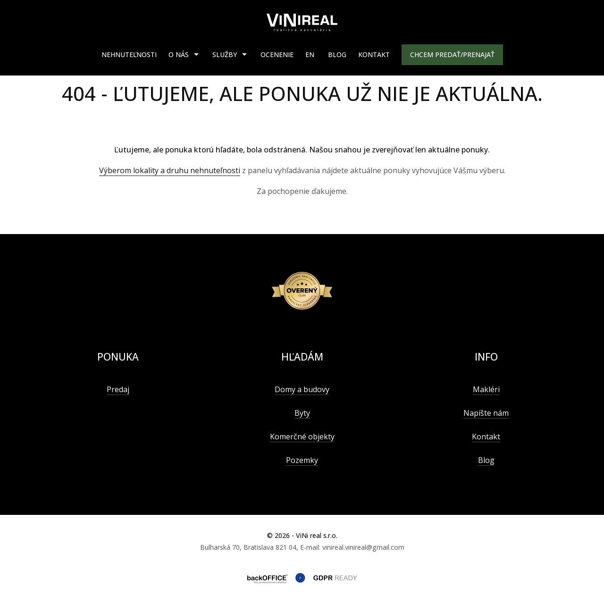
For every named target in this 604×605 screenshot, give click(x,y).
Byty (302, 413)
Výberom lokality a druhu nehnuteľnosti (169, 170)
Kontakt (374, 54)
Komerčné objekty (302, 436)
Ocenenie (277, 54)
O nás (178, 54)
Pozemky (302, 460)
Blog (337, 54)
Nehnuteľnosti (129, 54)
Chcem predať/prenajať (452, 54)
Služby (224, 54)
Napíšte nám (486, 413)
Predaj (118, 389)
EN (309, 54)
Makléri (486, 389)
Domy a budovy (302, 389)
